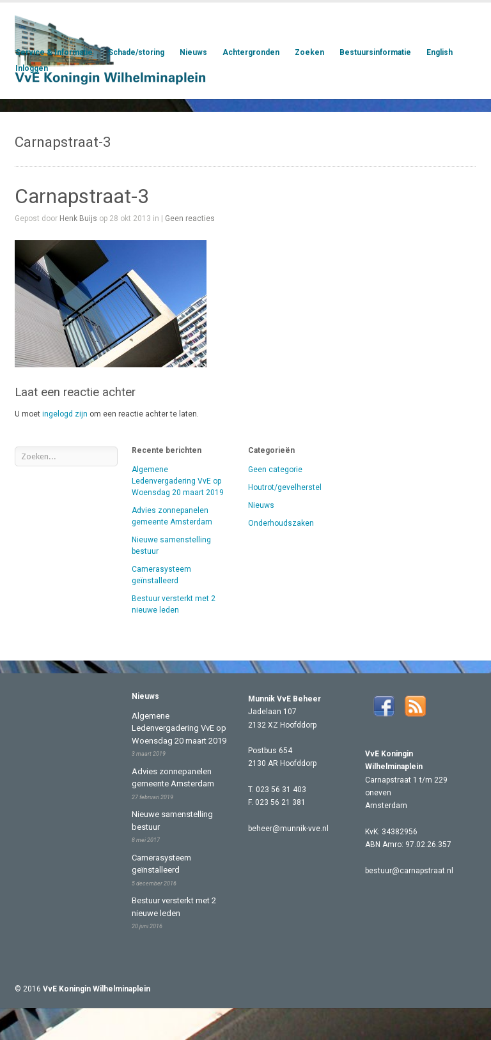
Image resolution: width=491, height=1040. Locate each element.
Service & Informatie (54, 53)
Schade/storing (136, 52)
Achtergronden (250, 53)
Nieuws (193, 52)
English (439, 52)
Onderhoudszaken (281, 523)
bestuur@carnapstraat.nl (409, 870)
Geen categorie (275, 469)
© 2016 (82, 988)
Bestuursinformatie (375, 52)
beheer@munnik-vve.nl (288, 828)
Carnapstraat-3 (82, 196)
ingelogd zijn (66, 413)
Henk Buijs (78, 218)
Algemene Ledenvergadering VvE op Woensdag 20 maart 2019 (178, 481)
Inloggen (31, 68)
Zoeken (309, 52)
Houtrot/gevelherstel (285, 487)
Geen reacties (190, 218)
